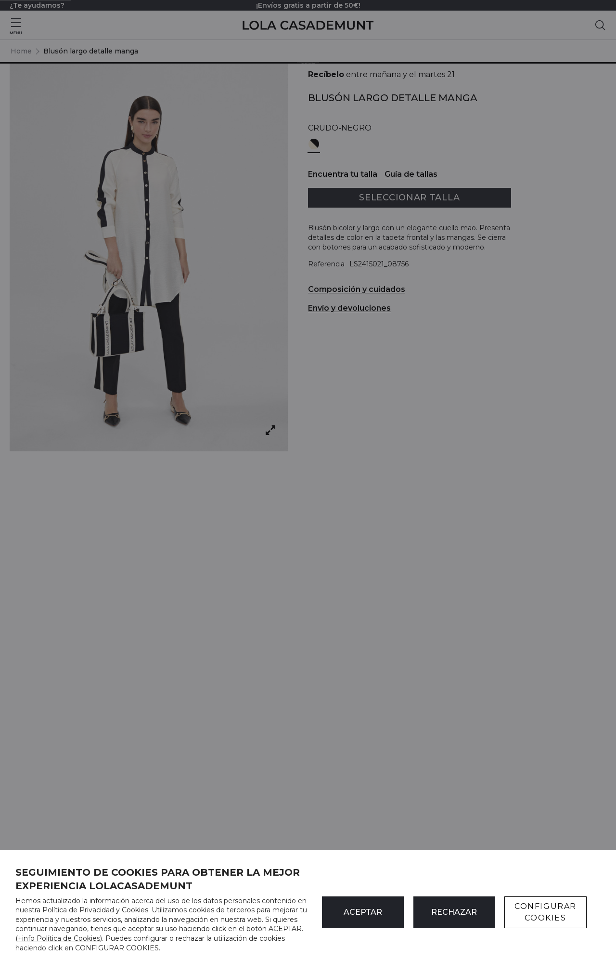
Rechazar (454, 912)
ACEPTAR (363, 912)
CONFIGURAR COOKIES (545, 912)
